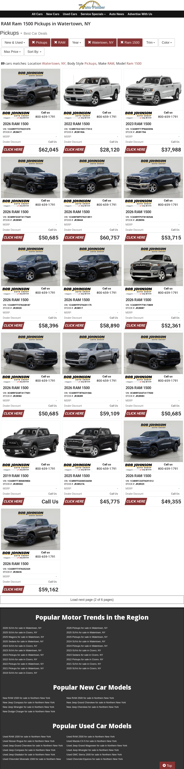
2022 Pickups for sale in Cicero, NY (84, 659)
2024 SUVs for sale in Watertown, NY (85, 641)
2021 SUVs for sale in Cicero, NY (83, 664)
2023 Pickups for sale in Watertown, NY (23, 655)
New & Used (15, 42)
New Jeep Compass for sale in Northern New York (29, 702)
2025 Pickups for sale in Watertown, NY (87, 637)
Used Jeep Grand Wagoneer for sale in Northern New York (96, 745)
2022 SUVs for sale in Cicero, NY (20, 659)
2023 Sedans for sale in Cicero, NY (84, 655)
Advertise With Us (140, 14)
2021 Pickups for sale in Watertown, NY (23, 668)
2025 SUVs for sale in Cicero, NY (20, 632)
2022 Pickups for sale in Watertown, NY (23, 664)
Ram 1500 (129, 42)
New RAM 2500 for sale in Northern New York (90, 698)
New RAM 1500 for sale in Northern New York (26, 698)
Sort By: (34, 52)
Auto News (116, 14)
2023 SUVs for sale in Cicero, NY (83, 650)
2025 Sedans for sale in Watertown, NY (23, 641)
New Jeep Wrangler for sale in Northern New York (28, 707)
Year (76, 42)
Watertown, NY (101, 42)
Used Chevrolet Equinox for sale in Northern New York (94, 759)
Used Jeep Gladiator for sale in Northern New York (29, 754)
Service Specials (93, 14)
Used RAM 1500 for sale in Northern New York (27, 736)
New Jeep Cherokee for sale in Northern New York (92, 707)
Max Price (12, 52)
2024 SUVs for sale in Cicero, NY (20, 646)
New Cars (52, 14)
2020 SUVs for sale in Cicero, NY (83, 668)
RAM (59, 42)
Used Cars (70, 14)
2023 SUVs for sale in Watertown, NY (22, 650)
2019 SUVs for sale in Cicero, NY (20, 673)
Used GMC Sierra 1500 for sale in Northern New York (94, 754)
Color (167, 42)
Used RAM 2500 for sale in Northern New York (90, 736)
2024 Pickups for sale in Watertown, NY (87, 646)
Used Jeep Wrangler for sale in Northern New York (92, 750)
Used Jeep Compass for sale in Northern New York (29, 750)
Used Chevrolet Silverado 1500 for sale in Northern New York (32, 760)
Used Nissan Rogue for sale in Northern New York (28, 741)
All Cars (37, 14)
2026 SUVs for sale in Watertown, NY (22, 628)
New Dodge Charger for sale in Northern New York (29, 711)
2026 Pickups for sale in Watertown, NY (87, 628)
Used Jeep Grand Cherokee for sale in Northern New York (33, 745)
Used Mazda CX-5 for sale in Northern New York (91, 741)
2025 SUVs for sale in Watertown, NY (85, 632)
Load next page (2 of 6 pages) (92, 599)
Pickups (39, 42)
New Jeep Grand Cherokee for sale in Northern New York (96, 702)
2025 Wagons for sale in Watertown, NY (23, 637)
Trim (150, 42)
